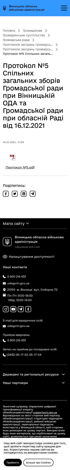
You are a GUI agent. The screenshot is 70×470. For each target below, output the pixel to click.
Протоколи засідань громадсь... (28, 44)
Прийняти (13, 462)
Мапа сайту (13, 223)
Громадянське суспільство (24, 35)
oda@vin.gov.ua (16, 326)
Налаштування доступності (28, 256)
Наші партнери (15, 383)
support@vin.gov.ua (45, 412)
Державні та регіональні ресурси (31, 374)
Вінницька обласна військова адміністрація (26, 8)
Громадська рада (16, 40)
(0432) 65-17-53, (18, 354)
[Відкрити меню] (64, 8)
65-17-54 (35, 354)
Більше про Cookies (38, 462)
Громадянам (32, 30)
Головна (9, 30)
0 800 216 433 (14, 340)
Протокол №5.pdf (20, 167)
